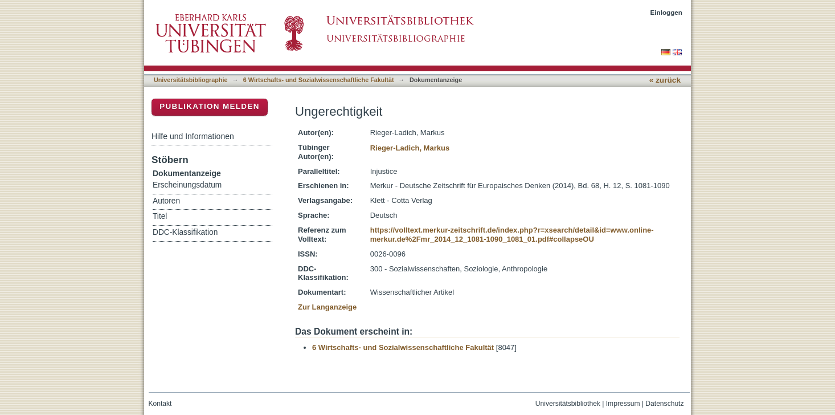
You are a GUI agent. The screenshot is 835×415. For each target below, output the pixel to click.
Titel (160, 216)
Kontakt (160, 404)
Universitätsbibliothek (567, 404)
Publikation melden (209, 106)
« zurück (665, 80)
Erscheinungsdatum (187, 185)
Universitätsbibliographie (190, 79)
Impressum (623, 404)
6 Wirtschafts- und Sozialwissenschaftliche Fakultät (318, 79)
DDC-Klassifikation (185, 232)
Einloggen (666, 12)
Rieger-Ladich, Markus (409, 148)
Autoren (166, 201)
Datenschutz (664, 404)
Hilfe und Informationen (193, 136)
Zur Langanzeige (327, 307)
